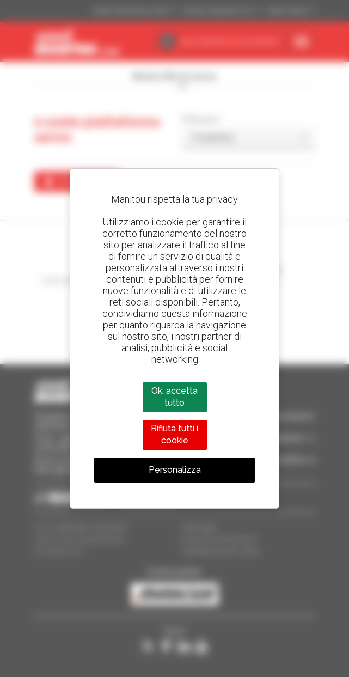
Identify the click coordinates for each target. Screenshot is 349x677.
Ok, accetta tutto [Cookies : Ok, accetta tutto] (174, 397)
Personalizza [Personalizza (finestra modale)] (175, 470)
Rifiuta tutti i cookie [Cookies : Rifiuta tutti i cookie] (174, 434)
